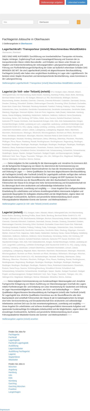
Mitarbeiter (13, 360)
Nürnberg (13, 381)
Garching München (17, 386)
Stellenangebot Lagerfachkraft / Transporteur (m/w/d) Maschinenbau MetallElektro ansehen (42, 83)
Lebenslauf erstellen (76, 2)
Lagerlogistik (14, 340)
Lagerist (12, 354)
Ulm (10, 375)
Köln (10, 378)
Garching (13, 383)
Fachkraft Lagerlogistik (18, 343)
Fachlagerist (14, 334)
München (13, 367)
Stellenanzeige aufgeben (52, 2)
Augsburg (13, 369)
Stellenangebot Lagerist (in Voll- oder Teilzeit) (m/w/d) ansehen (29, 204)
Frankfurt (12, 389)
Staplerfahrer (14, 357)
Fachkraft (13, 337)
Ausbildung (13, 346)
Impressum (5, 409)
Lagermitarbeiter (16, 348)
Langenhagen (15, 392)
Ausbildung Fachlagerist (19, 351)
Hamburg (13, 372)
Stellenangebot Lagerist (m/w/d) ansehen (20, 319)
